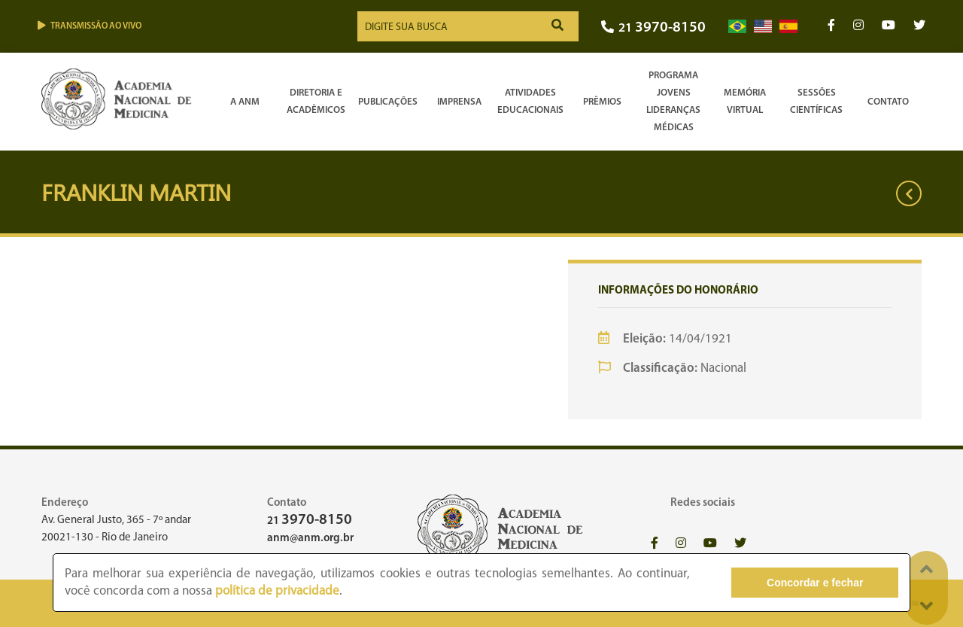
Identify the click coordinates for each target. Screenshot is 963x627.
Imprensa (459, 102)
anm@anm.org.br (310, 538)
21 (653, 28)
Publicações (388, 102)
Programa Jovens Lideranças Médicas (673, 101)
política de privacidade (277, 591)
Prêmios (602, 102)
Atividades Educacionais (530, 101)
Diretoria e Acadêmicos (316, 101)
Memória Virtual (745, 101)
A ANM (245, 102)
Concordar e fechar (815, 583)
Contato (888, 102)
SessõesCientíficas (816, 101)
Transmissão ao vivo (89, 26)
